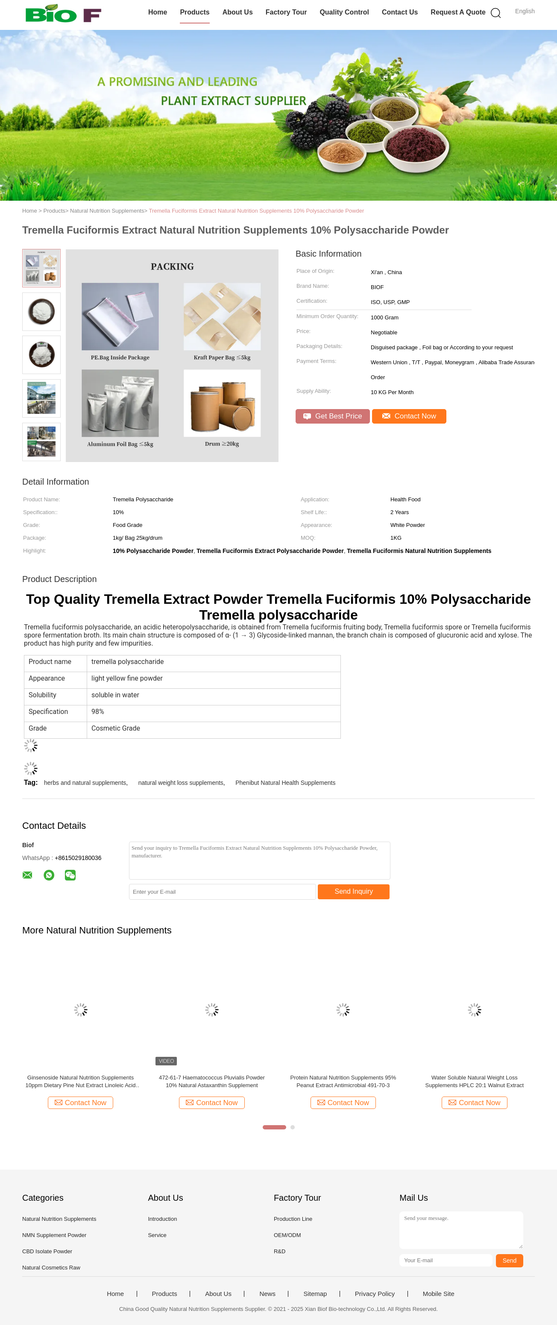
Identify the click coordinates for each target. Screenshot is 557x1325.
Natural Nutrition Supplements (59, 1219)
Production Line (293, 1219)
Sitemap (315, 1294)
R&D (279, 1251)
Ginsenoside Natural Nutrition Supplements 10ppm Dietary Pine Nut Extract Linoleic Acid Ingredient (81, 1081)
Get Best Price (332, 416)
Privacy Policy (375, 1294)
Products (194, 12)
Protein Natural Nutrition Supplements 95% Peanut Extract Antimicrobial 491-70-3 (343, 1081)
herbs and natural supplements (85, 782)
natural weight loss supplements (180, 782)
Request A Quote (458, 12)
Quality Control (344, 12)
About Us (238, 12)
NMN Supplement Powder (54, 1235)
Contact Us (400, 12)
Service (157, 1235)
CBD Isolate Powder (47, 1251)
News (267, 1294)
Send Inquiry (354, 891)
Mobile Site (438, 1294)
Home (157, 12)
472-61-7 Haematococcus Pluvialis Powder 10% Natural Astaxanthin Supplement (212, 1081)
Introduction (162, 1219)
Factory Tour (286, 12)
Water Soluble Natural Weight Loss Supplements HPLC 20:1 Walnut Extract (474, 1081)
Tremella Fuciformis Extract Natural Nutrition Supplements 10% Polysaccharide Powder (256, 211)
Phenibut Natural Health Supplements (285, 782)
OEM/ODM (287, 1235)
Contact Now (409, 416)
